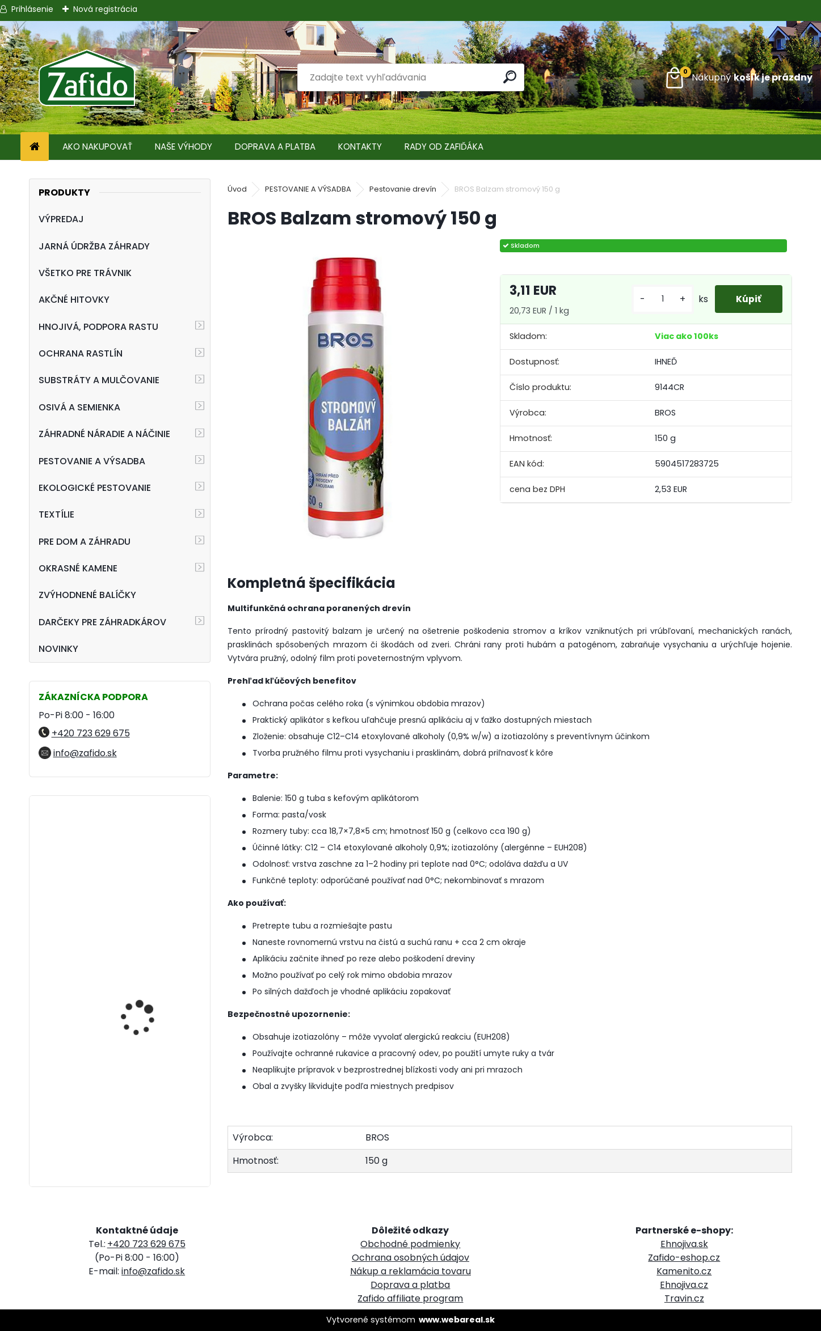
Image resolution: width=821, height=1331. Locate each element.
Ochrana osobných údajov (410, 1257)
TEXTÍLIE (56, 514)
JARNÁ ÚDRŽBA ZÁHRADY (94, 246)
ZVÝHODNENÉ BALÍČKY (87, 594)
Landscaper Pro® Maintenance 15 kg (140, 854)
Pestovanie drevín (402, 189)
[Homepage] (34, 147)
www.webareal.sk (457, 1319)
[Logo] (87, 77)
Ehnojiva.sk (684, 1244)
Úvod (237, 189)
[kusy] (659, 299)
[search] (510, 76)
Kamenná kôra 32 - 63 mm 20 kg (149, 1107)
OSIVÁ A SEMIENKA (79, 407)
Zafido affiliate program (410, 1298)
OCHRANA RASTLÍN (81, 353)
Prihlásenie (32, 9)
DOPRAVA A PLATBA (275, 146)
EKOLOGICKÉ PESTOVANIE (95, 487)
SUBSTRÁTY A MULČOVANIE (99, 380)
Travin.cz (684, 1298)
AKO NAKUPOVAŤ (97, 146)
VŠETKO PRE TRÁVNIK (85, 272)
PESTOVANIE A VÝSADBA (92, 461)
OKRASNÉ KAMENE (78, 568)
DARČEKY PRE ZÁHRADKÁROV (102, 622)
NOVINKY (58, 648)
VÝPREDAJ (61, 219)
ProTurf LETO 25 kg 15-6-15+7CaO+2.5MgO (153, 987)
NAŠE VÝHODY (183, 146)
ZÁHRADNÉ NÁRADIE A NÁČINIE (104, 433)
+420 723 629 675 (91, 733)
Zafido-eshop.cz (684, 1257)
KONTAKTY (360, 146)
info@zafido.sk (85, 753)
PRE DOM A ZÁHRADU (84, 541)
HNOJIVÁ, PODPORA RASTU (98, 326)
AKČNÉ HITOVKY (74, 299)
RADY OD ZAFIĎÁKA (444, 146)
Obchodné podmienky (410, 1244)
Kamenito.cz (683, 1271)
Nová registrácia (105, 9)
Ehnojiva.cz (684, 1284)
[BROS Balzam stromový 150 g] (345, 393)
